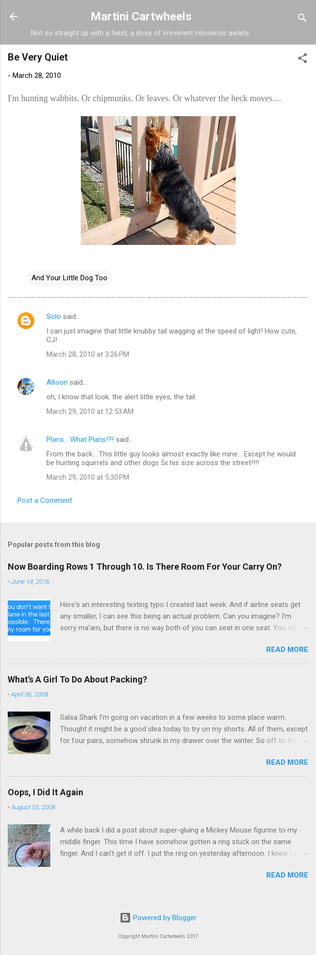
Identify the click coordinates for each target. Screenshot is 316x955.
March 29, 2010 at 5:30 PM (87, 477)
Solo (53, 316)
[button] (302, 59)
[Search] (302, 19)
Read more (287, 649)
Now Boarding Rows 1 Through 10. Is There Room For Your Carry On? (145, 566)
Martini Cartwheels (141, 16)
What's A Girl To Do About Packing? (77, 679)
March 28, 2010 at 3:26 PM (87, 354)
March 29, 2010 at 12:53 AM (90, 411)
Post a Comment (44, 500)
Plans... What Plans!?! (80, 439)
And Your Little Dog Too (69, 277)
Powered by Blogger (158, 917)
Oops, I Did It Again (45, 792)
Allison (57, 382)
